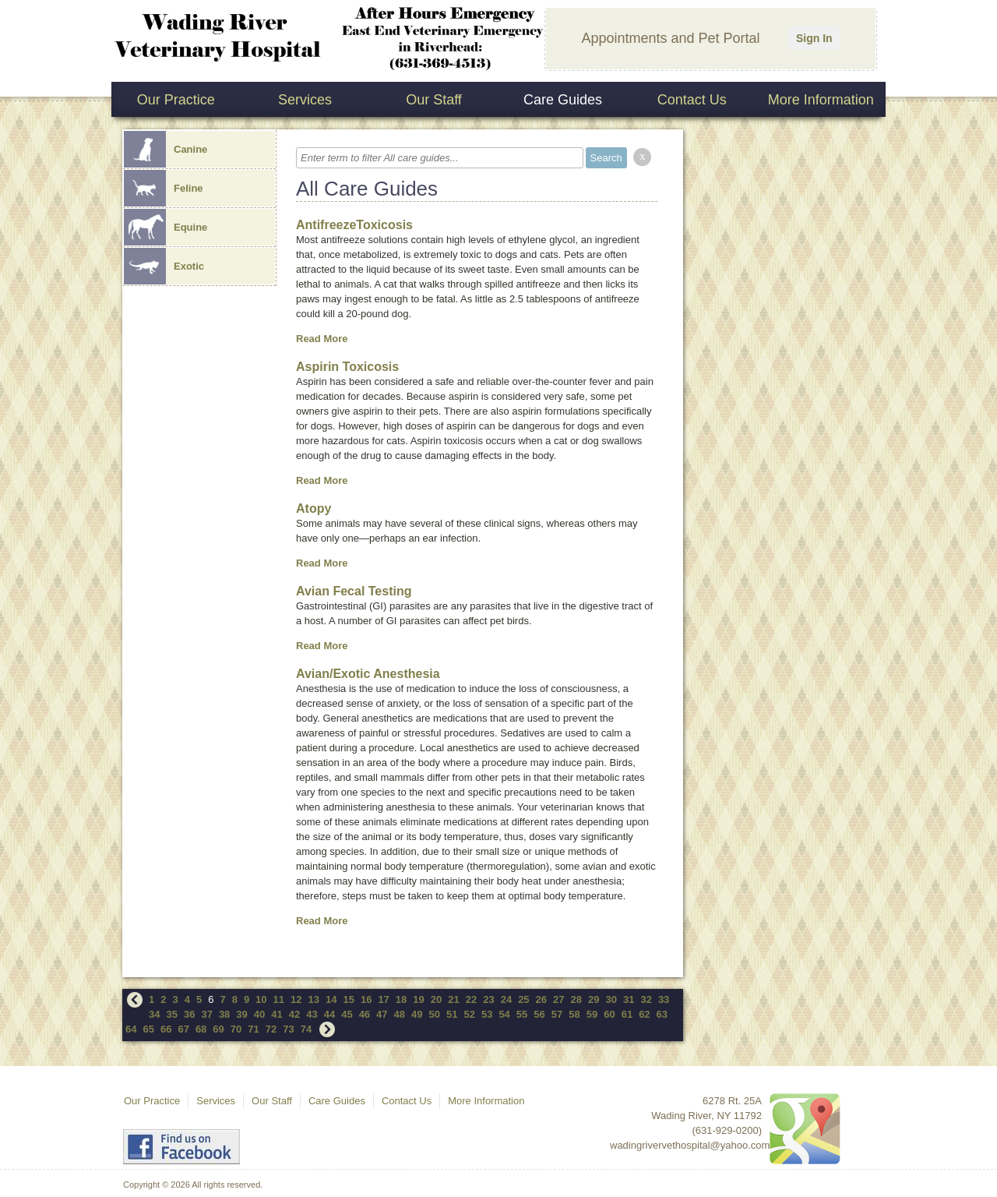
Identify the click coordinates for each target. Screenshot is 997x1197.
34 (154, 1014)
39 (241, 1014)
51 (451, 1014)
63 (662, 1014)
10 (260, 999)
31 (628, 999)
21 (453, 999)
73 (288, 1029)
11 (278, 999)
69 (218, 1029)
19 (418, 999)
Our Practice (176, 100)
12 (296, 999)
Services (305, 100)
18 (401, 999)
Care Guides (562, 100)
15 (348, 999)
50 (434, 1014)
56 (539, 1014)
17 (383, 999)
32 (645, 999)
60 (609, 1014)
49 (416, 1014)
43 (311, 1014)
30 (610, 999)
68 (201, 1029)
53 (486, 1014)
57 (556, 1014)
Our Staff (434, 100)
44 (329, 1014)
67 (183, 1029)
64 (130, 1029)
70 (236, 1029)
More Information (821, 100)
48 (399, 1014)
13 (313, 999)
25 (523, 999)
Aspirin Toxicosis (347, 366)
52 (468, 1014)
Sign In (814, 38)
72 (271, 1029)
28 (576, 999)
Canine (165, 149)
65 (148, 1029)
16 (366, 999)
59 (592, 1014)
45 (346, 1014)
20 (436, 999)
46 (364, 1014)
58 (574, 1014)
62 (644, 1014)
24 (506, 999)
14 (331, 999)
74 (306, 1029)
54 (503, 1014)
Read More (321, 338)
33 (663, 999)
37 (206, 1014)
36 (189, 1014)
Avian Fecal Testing (353, 591)
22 (471, 999)
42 (294, 1014)
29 (593, 999)
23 (488, 999)
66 (165, 1029)
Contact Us (692, 100)
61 (627, 1014)
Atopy (313, 508)
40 (259, 1014)
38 (224, 1014)
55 (521, 1014)
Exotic (164, 266)
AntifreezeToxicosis (354, 224)
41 (276, 1014)
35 (171, 1014)
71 (253, 1029)
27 (558, 999)
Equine (165, 227)
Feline (163, 188)
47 (381, 1014)
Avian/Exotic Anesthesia (368, 673)
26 (541, 999)
